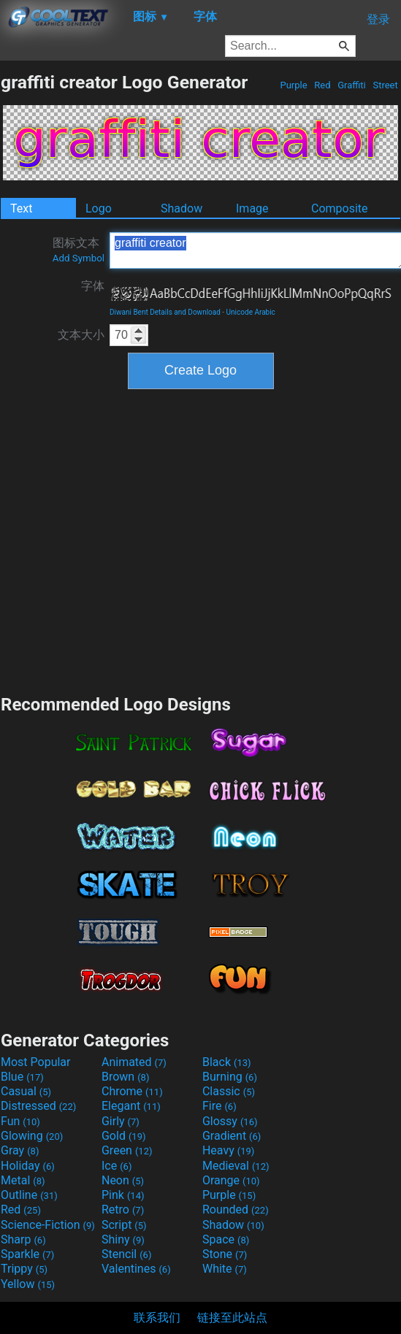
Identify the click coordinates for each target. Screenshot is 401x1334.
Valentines (136, 1269)
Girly (121, 1121)
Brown (125, 1077)
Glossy (230, 1121)
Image (252, 208)
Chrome (132, 1091)
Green (127, 1150)
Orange (231, 1180)
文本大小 (81, 335)
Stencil (126, 1254)
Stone (224, 1254)
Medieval (236, 1166)
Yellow (28, 1284)
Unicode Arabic (250, 312)
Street (385, 85)
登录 (378, 19)
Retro (123, 1209)
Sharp (23, 1239)
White (224, 1269)
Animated (134, 1062)
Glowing (32, 1136)
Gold (124, 1136)
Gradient (231, 1136)
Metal (23, 1180)
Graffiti (351, 85)
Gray (20, 1150)
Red (322, 85)
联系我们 (157, 1318)
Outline (29, 1195)
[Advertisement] (137, 540)
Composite (339, 208)
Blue (22, 1077)
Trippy (24, 1269)
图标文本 (78, 250)
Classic (228, 1091)
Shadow (181, 208)
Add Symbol (78, 258)
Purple (294, 85)
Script (124, 1225)
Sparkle (27, 1254)
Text (21, 208)
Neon (123, 1180)
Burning (229, 1077)
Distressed (38, 1106)
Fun (20, 1121)
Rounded (235, 1209)
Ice (116, 1166)
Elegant (131, 1106)
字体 (92, 286)
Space (225, 1239)
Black (226, 1062)
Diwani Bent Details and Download (165, 312)
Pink (123, 1195)
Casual (26, 1091)
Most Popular (36, 1062)
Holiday (28, 1166)
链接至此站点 (232, 1318)
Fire (219, 1106)
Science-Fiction (48, 1225)
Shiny (123, 1239)
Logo (98, 208)
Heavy (228, 1150)
